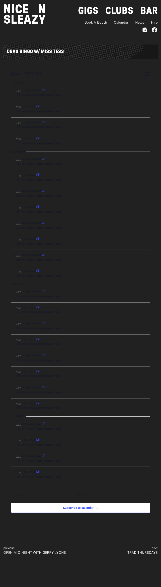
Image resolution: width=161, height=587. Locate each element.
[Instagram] (145, 30)
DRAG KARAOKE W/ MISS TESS (41, 95)
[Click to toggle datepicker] (28, 73)
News (139, 22)
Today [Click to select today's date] (80, 494)
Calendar (121, 22)
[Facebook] (154, 30)
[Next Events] (146, 494)
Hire (154, 22)
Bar (149, 11)
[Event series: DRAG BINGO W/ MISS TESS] (43, 90)
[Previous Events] (17, 494)
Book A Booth (95, 22)
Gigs (88, 11)
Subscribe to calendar (78, 507)
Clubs (119, 11)
